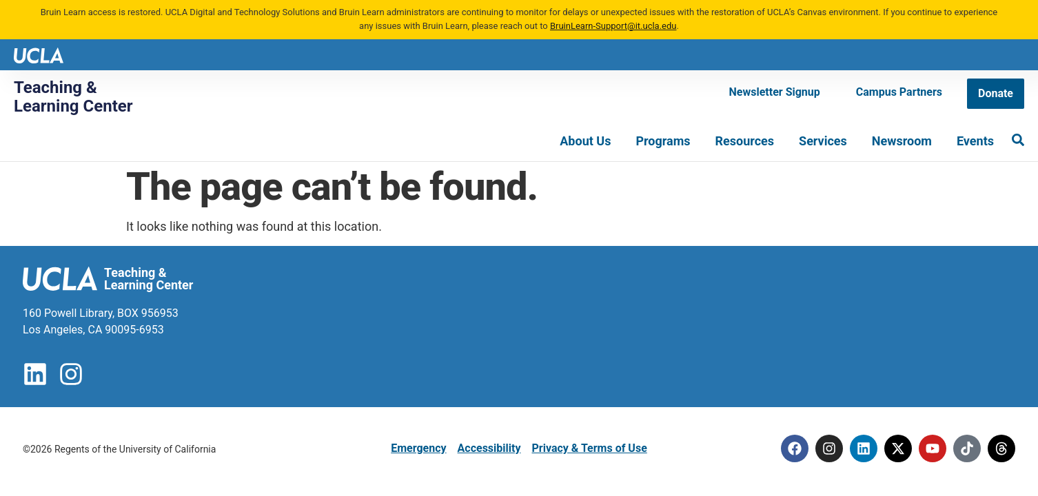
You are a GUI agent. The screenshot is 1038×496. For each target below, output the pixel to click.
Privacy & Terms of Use (589, 448)
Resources (745, 141)
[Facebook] (794, 448)
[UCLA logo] (38, 54)
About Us (585, 141)
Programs (662, 141)
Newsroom (902, 141)
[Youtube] (932, 448)
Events (975, 141)
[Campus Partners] (899, 92)
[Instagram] (829, 448)
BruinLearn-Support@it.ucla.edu (613, 26)
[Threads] (1001, 448)
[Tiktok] (967, 448)
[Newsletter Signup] (774, 92)
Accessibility (489, 448)
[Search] (1018, 140)
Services (823, 141)
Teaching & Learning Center (73, 96)
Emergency (418, 448)
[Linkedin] (863, 448)
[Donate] (995, 94)
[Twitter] (898, 448)
